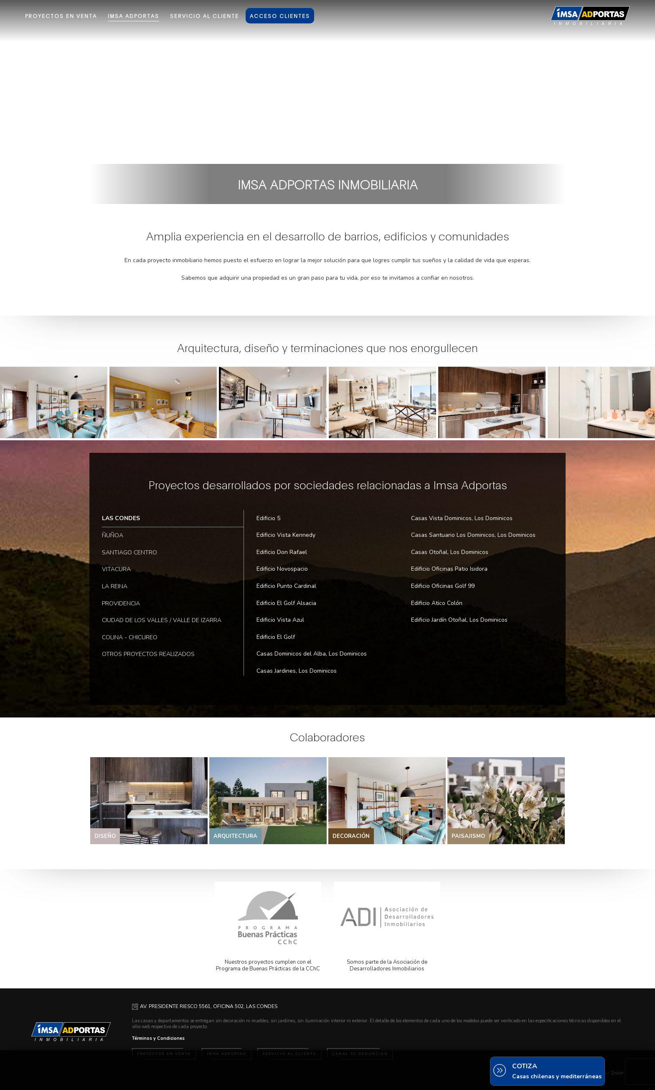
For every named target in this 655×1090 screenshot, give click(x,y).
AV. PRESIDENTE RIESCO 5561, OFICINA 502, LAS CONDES (208, 1006)
